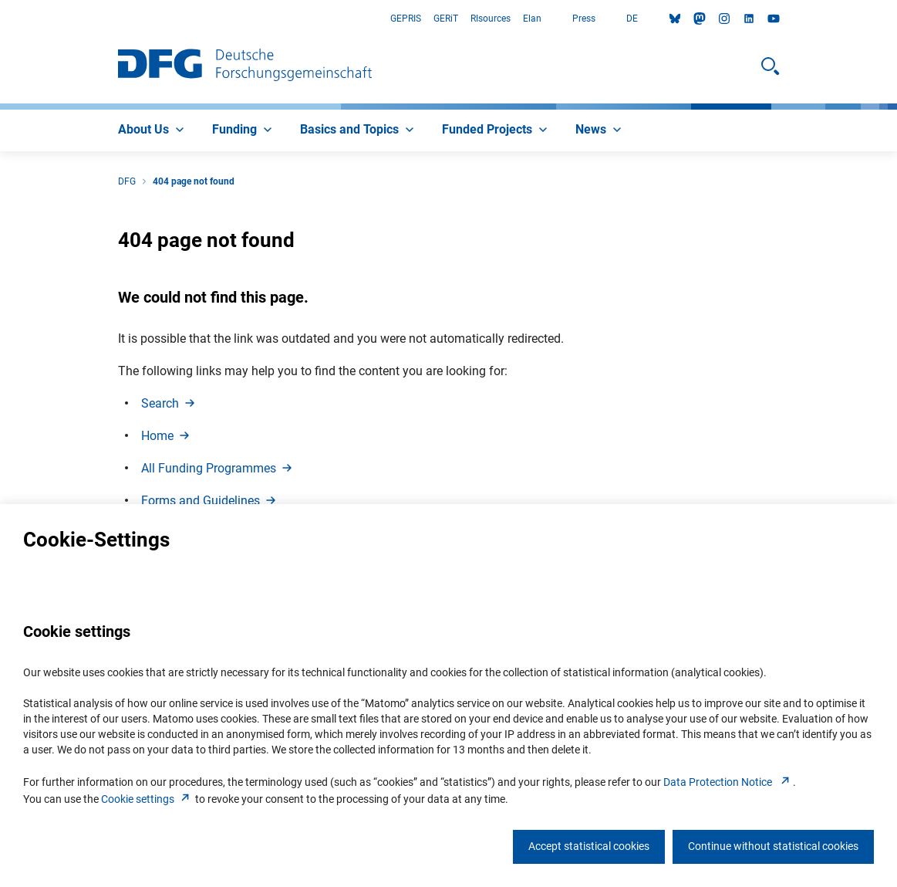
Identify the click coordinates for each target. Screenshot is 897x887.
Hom (166, 435)
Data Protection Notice (728, 782)
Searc (169, 403)
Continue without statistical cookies (773, 846)
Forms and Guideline (209, 500)
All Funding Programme (218, 468)
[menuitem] (152, 130)
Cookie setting (147, 799)
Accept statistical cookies (588, 846)
